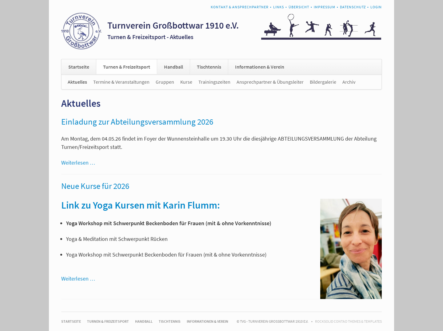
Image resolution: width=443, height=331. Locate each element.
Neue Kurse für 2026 (95, 186)
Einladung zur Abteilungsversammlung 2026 (137, 121)
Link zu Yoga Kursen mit (112, 205)
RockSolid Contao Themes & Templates (348, 321)
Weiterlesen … (78, 162)
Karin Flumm (190, 205)
